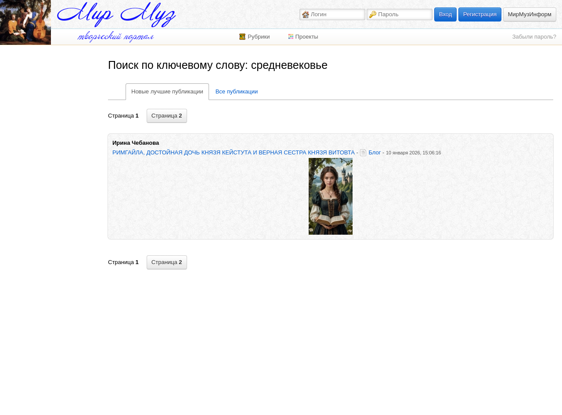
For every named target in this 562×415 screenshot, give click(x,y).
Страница (166, 115)
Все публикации (237, 91)
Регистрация (480, 14)
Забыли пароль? (534, 36)
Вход (445, 14)
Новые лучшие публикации (167, 91)
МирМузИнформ (529, 14)
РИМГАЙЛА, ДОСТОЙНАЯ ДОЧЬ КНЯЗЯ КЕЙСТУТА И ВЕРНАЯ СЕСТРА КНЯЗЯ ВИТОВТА (233, 152)
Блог (374, 152)
